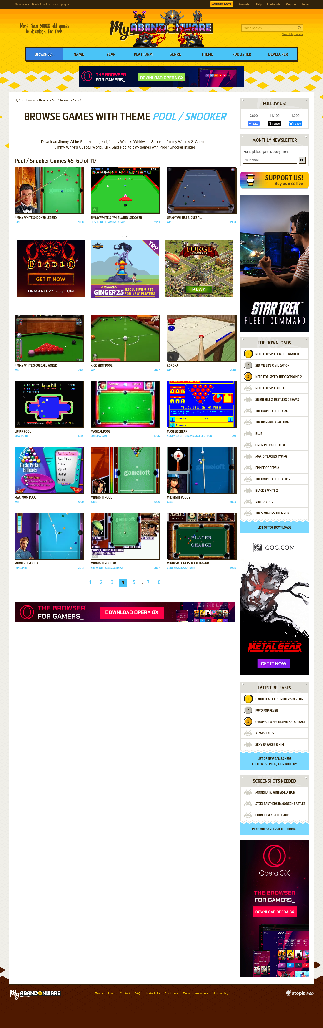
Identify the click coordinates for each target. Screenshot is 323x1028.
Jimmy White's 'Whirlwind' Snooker (116, 217)
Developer (278, 55)
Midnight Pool (101, 497)
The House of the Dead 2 (272, 479)
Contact (125, 993)
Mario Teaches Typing (271, 456)
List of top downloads (274, 527)
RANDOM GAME (221, 4)
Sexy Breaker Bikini (269, 744)
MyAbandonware (161, 28)
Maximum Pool (25, 497)
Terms (99, 993)
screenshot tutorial (281, 829)
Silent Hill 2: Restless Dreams (277, 399)
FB (274, 764)
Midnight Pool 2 (178, 497)
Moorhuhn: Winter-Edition (275, 792)
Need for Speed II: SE (270, 388)
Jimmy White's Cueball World (36, 365)
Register (291, 4)
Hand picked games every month (267, 152)
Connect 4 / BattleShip (271, 815)
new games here (279, 759)
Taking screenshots (195, 993)
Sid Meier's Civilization (272, 365)
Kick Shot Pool (101, 365)
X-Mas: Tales (264, 733)
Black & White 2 (266, 490)
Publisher (241, 55)
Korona (172, 365)
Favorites (245, 4)
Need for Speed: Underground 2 (278, 377)
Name (79, 55)
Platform (143, 55)
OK (302, 160)
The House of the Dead (271, 411)
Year (110, 55)
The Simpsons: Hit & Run (272, 513)
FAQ (137, 993)
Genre (175, 55)
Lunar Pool (23, 431)
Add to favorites (18, 209)
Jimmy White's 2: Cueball (184, 217)
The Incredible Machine (272, 422)
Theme (207, 55)
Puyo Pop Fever (266, 710)
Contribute (273, 4)
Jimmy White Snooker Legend (36, 217)
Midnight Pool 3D (103, 563)
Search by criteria (292, 34)
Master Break (177, 431)
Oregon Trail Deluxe (270, 445)
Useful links (152, 993)
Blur (258, 434)
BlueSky (291, 764)
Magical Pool (100, 431)
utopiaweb (299, 994)
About (111, 993)
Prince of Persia (267, 468)
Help (259, 4)
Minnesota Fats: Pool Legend (188, 563)
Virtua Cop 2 (264, 502)
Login (305, 4)
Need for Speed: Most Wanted (277, 354)
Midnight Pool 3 (26, 563)
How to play (220, 993)
